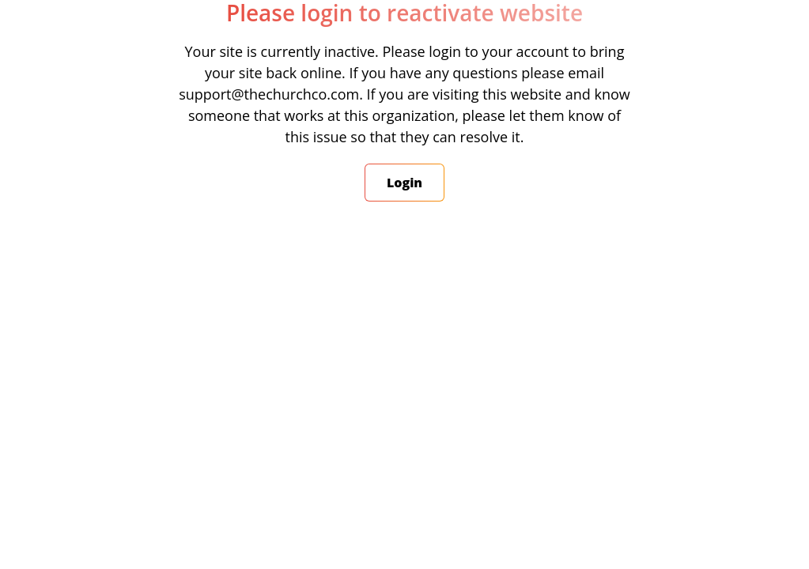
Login (404, 182)
